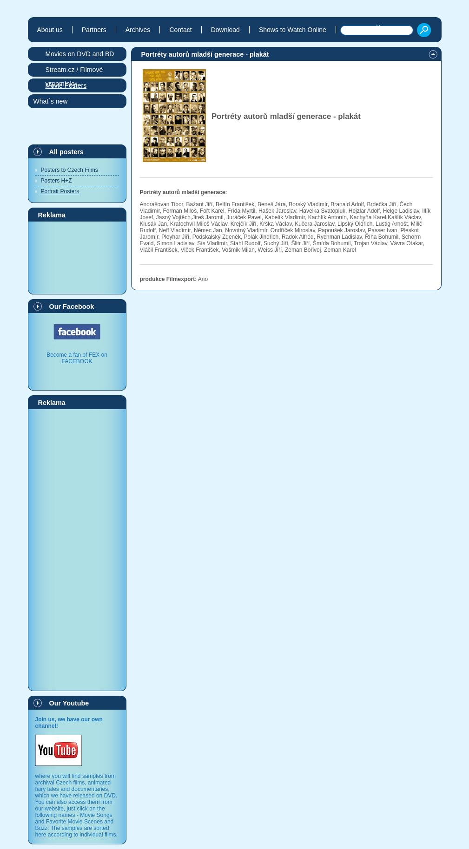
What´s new (50, 101)
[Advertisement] (77, 257)
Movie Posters (66, 85)
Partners (94, 29)
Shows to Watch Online (292, 29)
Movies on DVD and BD (80, 54)
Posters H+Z (56, 180)
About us (50, 29)
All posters (66, 152)
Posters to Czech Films (69, 170)
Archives (138, 29)
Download (225, 29)
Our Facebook (71, 306)
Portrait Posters (60, 191)
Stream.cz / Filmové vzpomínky (74, 71)
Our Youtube (69, 703)
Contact (180, 29)
